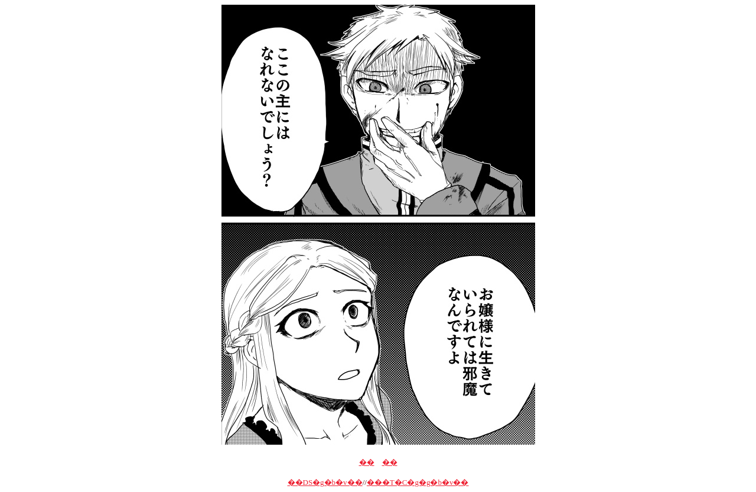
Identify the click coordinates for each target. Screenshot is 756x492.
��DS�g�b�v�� (325, 482)
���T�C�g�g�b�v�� (418, 482)
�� (366, 462)
